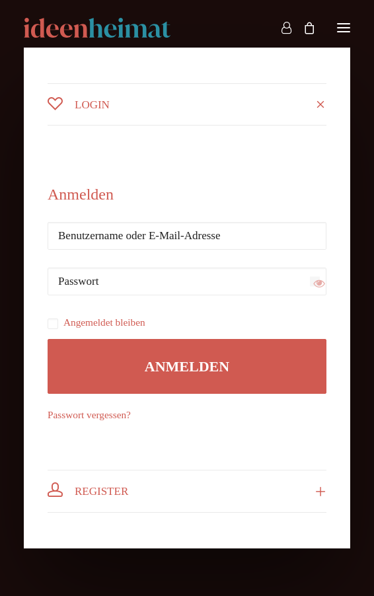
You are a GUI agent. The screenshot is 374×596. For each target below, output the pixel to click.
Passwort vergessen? (89, 414)
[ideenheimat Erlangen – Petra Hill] (97, 28)
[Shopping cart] (303, 28)
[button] (343, 28)
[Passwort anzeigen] (315, 282)
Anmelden (187, 366)
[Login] (280, 28)
